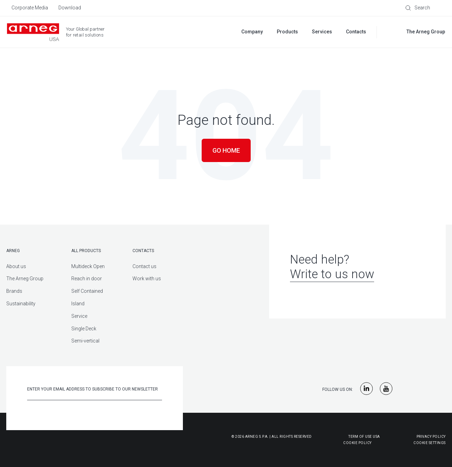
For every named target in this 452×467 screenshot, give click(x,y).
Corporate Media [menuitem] (29, 7)
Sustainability (20, 303)
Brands (14, 291)
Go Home (226, 150)
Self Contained (87, 291)
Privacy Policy (431, 436)
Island (77, 303)
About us (16, 266)
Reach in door (86, 278)
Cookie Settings (429, 443)
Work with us (146, 278)
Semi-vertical (85, 341)
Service (79, 316)
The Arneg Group (24, 278)
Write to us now (332, 274)
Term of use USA (364, 436)
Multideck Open (88, 266)
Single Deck (83, 328)
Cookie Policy (323, 443)
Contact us (144, 266)
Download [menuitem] (69, 7)
